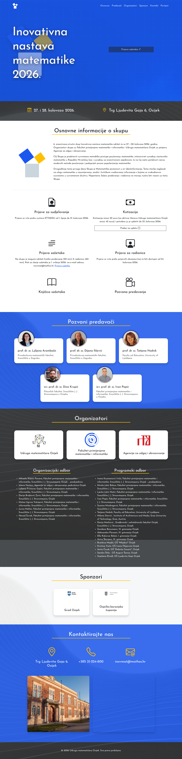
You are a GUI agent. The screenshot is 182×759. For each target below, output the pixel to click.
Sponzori (143, 6)
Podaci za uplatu (130, 228)
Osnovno (105, 6)
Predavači (117, 6)
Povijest (164, 6)
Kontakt (154, 6)
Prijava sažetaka (131, 49)
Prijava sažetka (62, 266)
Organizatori (130, 6)
